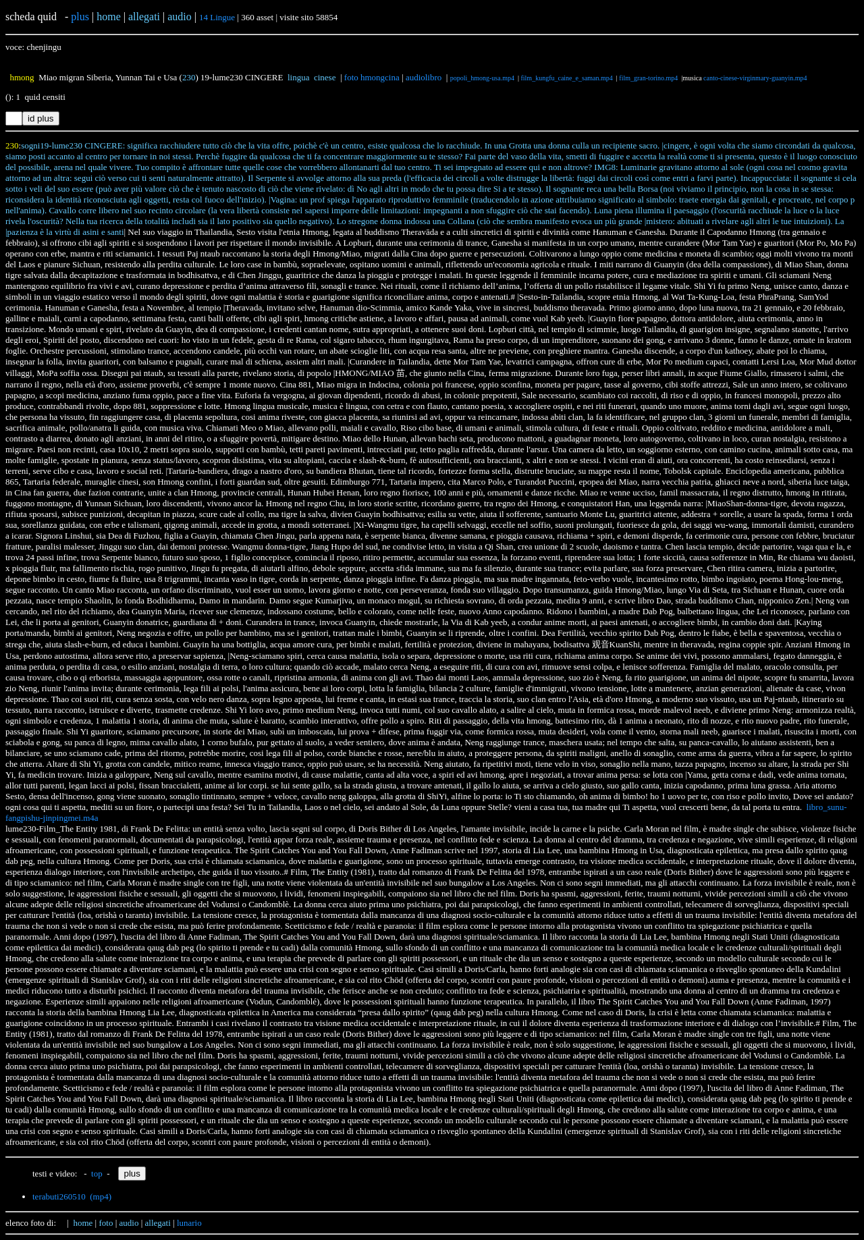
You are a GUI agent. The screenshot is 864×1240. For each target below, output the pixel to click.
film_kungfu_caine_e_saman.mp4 (566, 78)
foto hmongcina (372, 77)
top (97, 1173)
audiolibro (423, 77)
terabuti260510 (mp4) (71, 1196)
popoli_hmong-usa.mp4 (482, 78)
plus (80, 16)
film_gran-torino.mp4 (648, 78)
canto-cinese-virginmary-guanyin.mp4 (755, 78)
